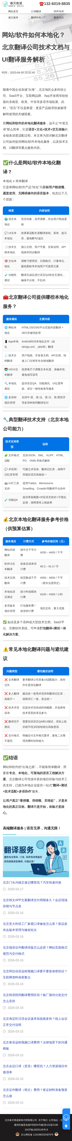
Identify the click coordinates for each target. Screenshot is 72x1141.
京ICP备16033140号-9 (36, 1129)
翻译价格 (36, 17)
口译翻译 (36, 11)
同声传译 (59, 11)
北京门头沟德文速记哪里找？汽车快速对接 (32, 882)
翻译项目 (59, 17)
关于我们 (43, 1120)
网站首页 (13, 11)
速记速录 (13, 17)
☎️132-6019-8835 (54, 4)
